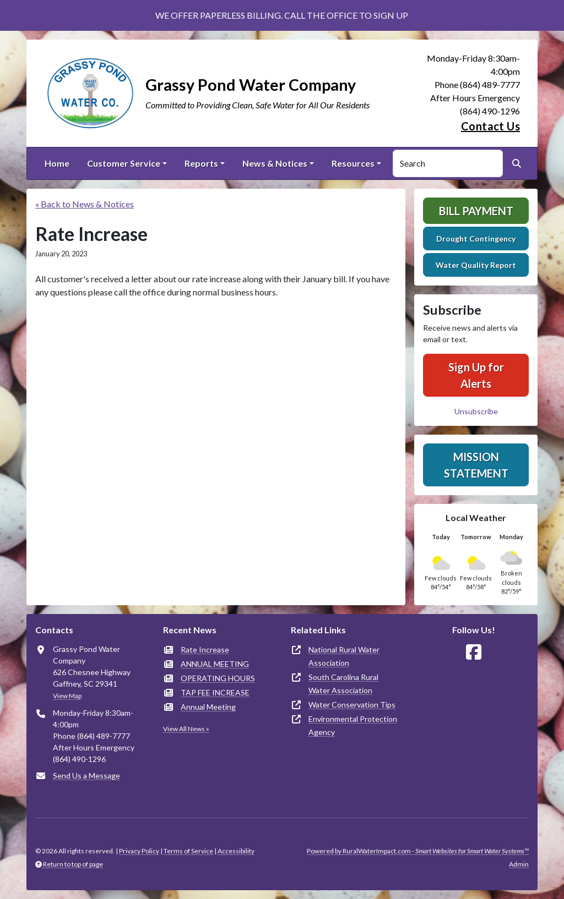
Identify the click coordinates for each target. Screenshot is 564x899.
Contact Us (490, 126)
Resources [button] (353, 163)
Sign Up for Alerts (476, 375)
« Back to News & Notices (84, 204)
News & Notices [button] (274, 163)
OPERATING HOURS (218, 678)
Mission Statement (476, 465)
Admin (519, 864)
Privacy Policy (139, 851)
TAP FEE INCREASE (215, 692)
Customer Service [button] (123, 163)
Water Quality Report (476, 265)
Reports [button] (201, 163)
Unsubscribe (476, 411)
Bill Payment (476, 210)
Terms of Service (188, 851)
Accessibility (236, 851)
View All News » (186, 729)
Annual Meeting (208, 706)
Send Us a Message (86, 775)
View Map (67, 696)
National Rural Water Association (343, 656)
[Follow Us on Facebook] (473, 652)
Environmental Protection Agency (352, 725)
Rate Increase (205, 649)
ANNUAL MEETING (215, 663)
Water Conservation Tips (351, 704)
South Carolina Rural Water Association (343, 683)
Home (57, 163)
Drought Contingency (476, 238)
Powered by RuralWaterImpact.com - (418, 851)
